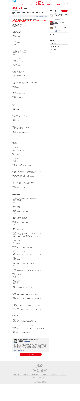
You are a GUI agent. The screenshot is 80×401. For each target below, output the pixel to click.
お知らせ (35, 16)
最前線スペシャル (50, 4)
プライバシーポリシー (38, 381)
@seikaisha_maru (27, 341)
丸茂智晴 (46, 16)
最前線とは (51, 0)
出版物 (60, 0)
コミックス (30, 4)
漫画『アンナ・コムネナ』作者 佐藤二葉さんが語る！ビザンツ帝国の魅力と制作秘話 (61, 29)
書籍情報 (43, 16)
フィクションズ (22, 4)
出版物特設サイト (54, 374)
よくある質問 (40, 377)
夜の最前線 (40, 16)
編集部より (59, 4)
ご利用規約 (43, 381)
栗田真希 (62, 19)
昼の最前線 (55, 19)
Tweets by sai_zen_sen (54, 52)
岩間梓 (56, 31)
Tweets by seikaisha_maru (19, 350)
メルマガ (56, 0)
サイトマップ (45, 377)
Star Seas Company (38, 382)
